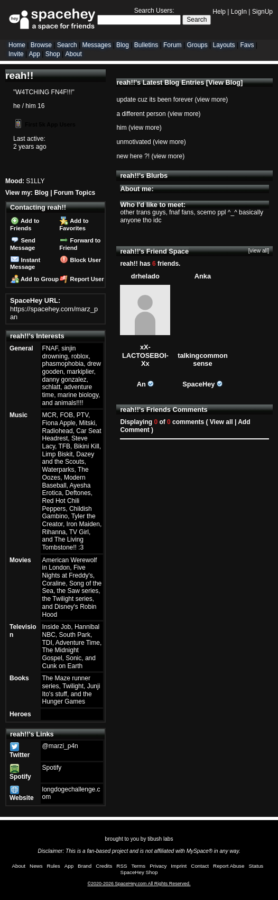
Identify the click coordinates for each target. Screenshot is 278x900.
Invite (16, 54)
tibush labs (160, 839)
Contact (200, 866)
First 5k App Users (45, 124)
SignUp (262, 11)
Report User (82, 279)
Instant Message (25, 264)
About (73, 54)
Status (255, 866)
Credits (104, 866)
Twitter (20, 751)
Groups (197, 45)
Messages (96, 45)
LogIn (239, 11)
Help (219, 11)
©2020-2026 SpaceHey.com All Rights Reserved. (138, 883)
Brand (84, 866)
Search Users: (154, 10)
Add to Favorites (73, 224)
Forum (172, 45)
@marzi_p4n (60, 746)
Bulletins (146, 45)
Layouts (224, 45)
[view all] (258, 251)
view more (211, 99)
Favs (247, 45)
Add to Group (35, 279)
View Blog (224, 82)
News (36, 866)
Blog (122, 45)
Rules (53, 866)
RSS (121, 866)
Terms (139, 866)
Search (197, 19)
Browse (41, 45)
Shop (52, 54)
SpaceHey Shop (139, 872)
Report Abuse (228, 866)
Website (22, 794)
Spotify (20, 772)
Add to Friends (24, 224)
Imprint (179, 866)
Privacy (158, 866)
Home (16, 45)
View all (221, 422)
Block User (80, 260)
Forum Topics (74, 192)
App (34, 54)
